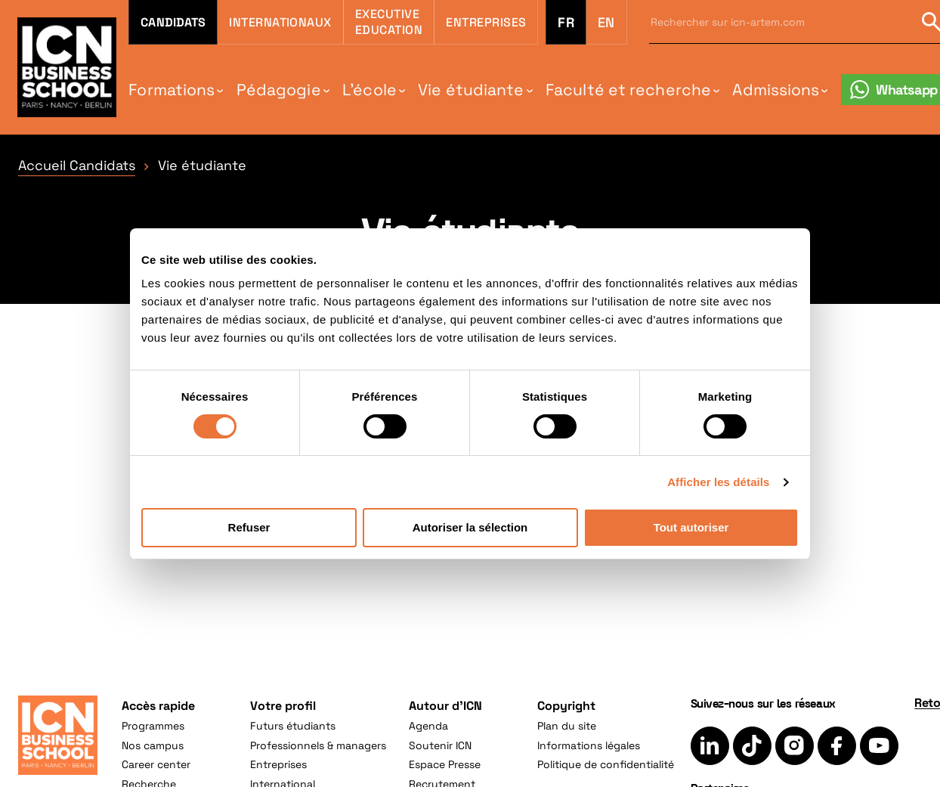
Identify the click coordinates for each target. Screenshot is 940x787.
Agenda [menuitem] (428, 726)
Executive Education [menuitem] (388, 22)
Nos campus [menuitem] (153, 745)
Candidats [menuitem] (173, 22)
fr (566, 22)
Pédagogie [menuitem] (279, 89)
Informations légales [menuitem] (588, 745)
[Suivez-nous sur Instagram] (794, 746)
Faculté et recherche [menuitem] (628, 89)
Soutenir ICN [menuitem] (440, 745)
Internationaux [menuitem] (280, 22)
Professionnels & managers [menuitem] (318, 745)
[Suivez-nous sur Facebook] (837, 746)
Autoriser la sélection (470, 527)
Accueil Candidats (76, 165)
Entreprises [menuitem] (486, 22)
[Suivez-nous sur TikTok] (752, 746)
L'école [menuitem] (369, 89)
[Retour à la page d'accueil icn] (66, 66)
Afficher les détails (718, 482)
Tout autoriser (691, 527)
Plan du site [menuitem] (566, 726)
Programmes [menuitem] (153, 726)
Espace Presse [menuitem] (445, 764)
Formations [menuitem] (171, 89)
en (606, 22)
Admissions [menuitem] (775, 89)
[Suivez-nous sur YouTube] (879, 746)
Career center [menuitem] (156, 764)
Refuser (249, 527)
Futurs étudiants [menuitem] (292, 726)
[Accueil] (57, 735)
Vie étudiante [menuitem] (471, 89)
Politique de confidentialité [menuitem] (605, 764)
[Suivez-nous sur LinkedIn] (710, 746)
